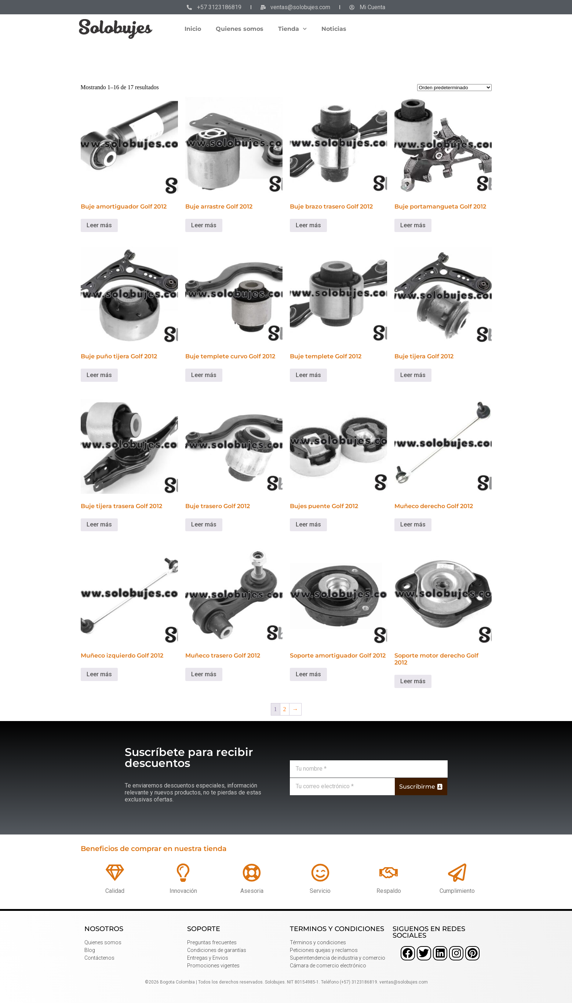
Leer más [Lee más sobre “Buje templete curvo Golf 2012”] (203, 375)
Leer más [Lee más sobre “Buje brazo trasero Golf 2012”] (308, 225)
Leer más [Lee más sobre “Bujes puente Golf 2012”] (308, 524)
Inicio (193, 28)
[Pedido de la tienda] (454, 87)
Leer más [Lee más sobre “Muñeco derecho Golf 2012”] (413, 524)
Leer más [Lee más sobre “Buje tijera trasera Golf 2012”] (99, 524)
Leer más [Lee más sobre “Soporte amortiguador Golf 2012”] (308, 674)
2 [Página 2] (284, 709)
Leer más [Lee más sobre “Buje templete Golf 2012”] (308, 375)
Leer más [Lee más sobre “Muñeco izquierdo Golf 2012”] (99, 674)
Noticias (333, 28)
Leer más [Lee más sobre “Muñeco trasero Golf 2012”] (203, 674)
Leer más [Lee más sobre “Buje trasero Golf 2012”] (203, 524)
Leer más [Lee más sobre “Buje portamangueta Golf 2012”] (413, 225)
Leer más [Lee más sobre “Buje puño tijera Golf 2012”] (99, 375)
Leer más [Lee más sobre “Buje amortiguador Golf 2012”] (99, 225)
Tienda (292, 29)
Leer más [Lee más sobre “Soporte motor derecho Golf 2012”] (413, 681)
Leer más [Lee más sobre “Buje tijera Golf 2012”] (413, 375)
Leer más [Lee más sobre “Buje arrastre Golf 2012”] (203, 225)
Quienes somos (239, 28)
